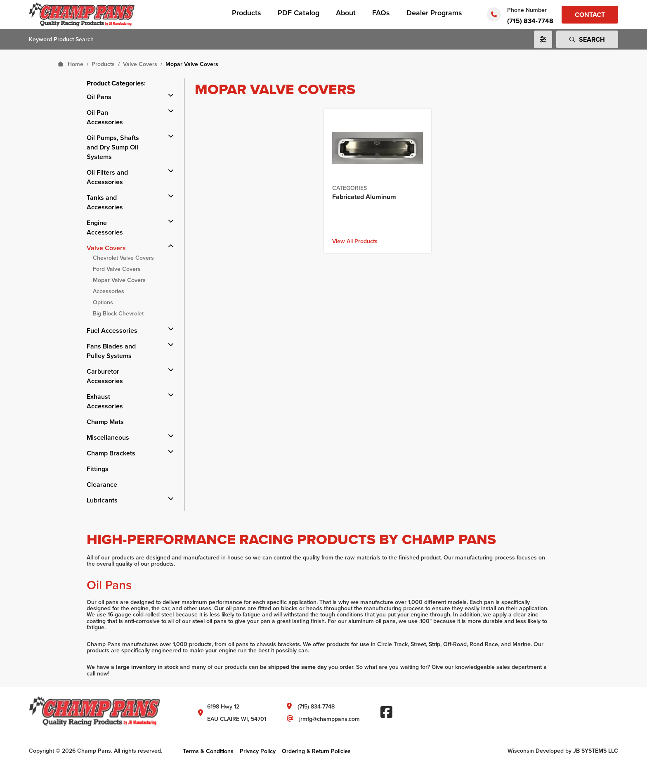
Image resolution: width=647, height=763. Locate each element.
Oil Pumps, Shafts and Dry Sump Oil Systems (113, 147)
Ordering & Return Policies (316, 751)
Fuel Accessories (112, 330)
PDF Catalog (298, 12)
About (346, 12)
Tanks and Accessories (105, 202)
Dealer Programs (434, 12)
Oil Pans (99, 97)
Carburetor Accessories (105, 376)
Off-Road (455, 644)
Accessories (108, 291)
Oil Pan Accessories (105, 117)
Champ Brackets (111, 453)
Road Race (484, 644)
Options (103, 302)
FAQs (381, 12)
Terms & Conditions (208, 751)
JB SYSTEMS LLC (595, 750)
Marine (521, 644)
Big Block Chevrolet (118, 313)
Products (246, 12)
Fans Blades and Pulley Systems (111, 350)
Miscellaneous (108, 437)
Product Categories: (116, 83)
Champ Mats (105, 422)
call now (97, 674)
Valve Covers (106, 248)
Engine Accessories (105, 227)
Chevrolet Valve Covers (123, 258)
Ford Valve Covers (117, 269)
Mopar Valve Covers (119, 280)
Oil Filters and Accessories (107, 177)
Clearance (102, 484)
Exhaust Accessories (105, 401)
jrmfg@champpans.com (329, 719)
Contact (590, 14)
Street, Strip (425, 644)
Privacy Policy (258, 751)
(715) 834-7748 (530, 21)
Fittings (98, 469)
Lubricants (102, 500)
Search (587, 39)
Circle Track (392, 644)
